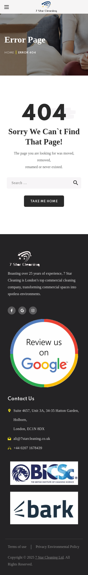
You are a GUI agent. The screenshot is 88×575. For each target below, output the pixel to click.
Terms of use (17, 547)
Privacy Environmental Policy (57, 547)
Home (9, 52)
